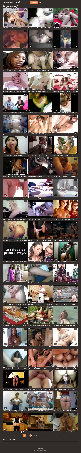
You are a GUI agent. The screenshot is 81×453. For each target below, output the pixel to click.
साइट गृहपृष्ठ (26, 2)
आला (40, 2)
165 (53, 435)
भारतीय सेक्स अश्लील (12, 2)
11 (49, 435)
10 (46, 435)
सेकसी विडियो (34, 2)
